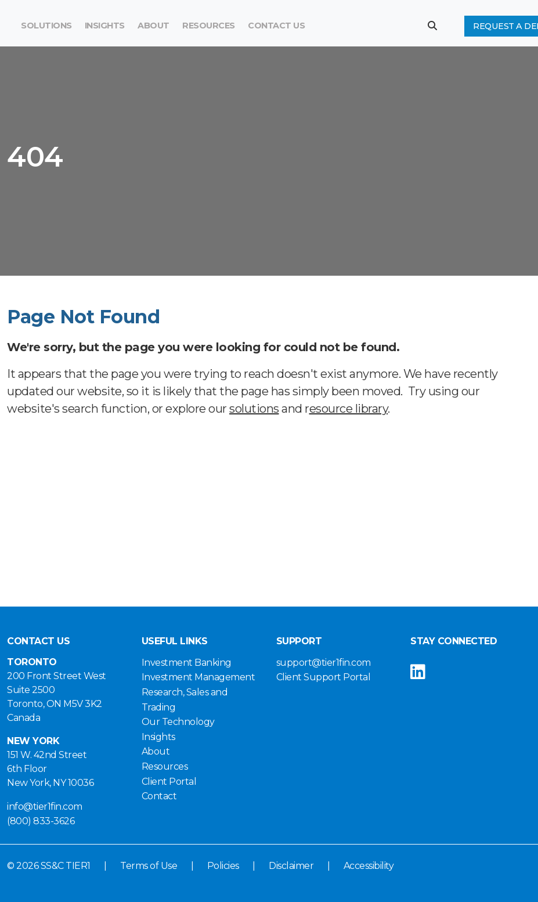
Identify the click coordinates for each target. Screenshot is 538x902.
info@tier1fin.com (44, 806)
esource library (348, 409)
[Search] (350, 26)
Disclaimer (291, 865)
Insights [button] (105, 25)
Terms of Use (148, 865)
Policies (223, 865)
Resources (208, 25)
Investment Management (198, 677)
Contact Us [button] (276, 25)
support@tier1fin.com (323, 662)
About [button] (153, 25)
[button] (437, 25)
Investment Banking (187, 662)
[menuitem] (209, 26)
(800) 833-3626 (40, 821)
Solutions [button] (46, 25)
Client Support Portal (323, 677)
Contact (159, 796)
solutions (254, 409)
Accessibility (369, 865)
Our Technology (178, 721)
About (156, 751)
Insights (158, 736)
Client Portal (169, 781)
